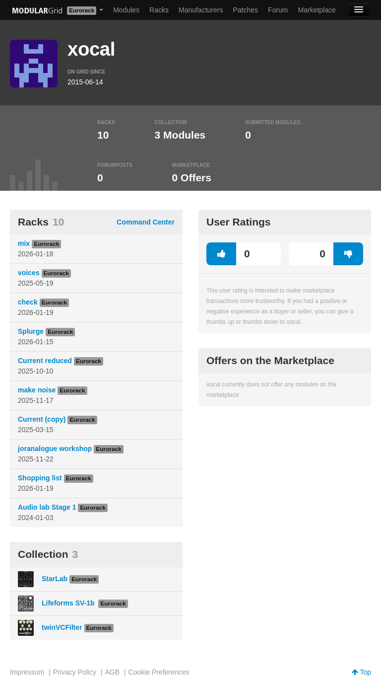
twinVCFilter (62, 627)
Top (361, 672)
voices (29, 273)
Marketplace (317, 10)
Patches (245, 10)
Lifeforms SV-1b (69, 603)
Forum (278, 10)
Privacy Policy (74, 672)
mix (24, 243)
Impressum (27, 672)
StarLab (54, 579)
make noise (37, 390)
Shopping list (40, 478)
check (28, 302)
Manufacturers (201, 10)
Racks (159, 10)
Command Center (146, 222)
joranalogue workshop (55, 449)
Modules (126, 10)
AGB (112, 672)
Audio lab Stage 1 (47, 507)
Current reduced (45, 361)
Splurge (31, 331)
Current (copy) (41, 419)
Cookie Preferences (159, 672)
